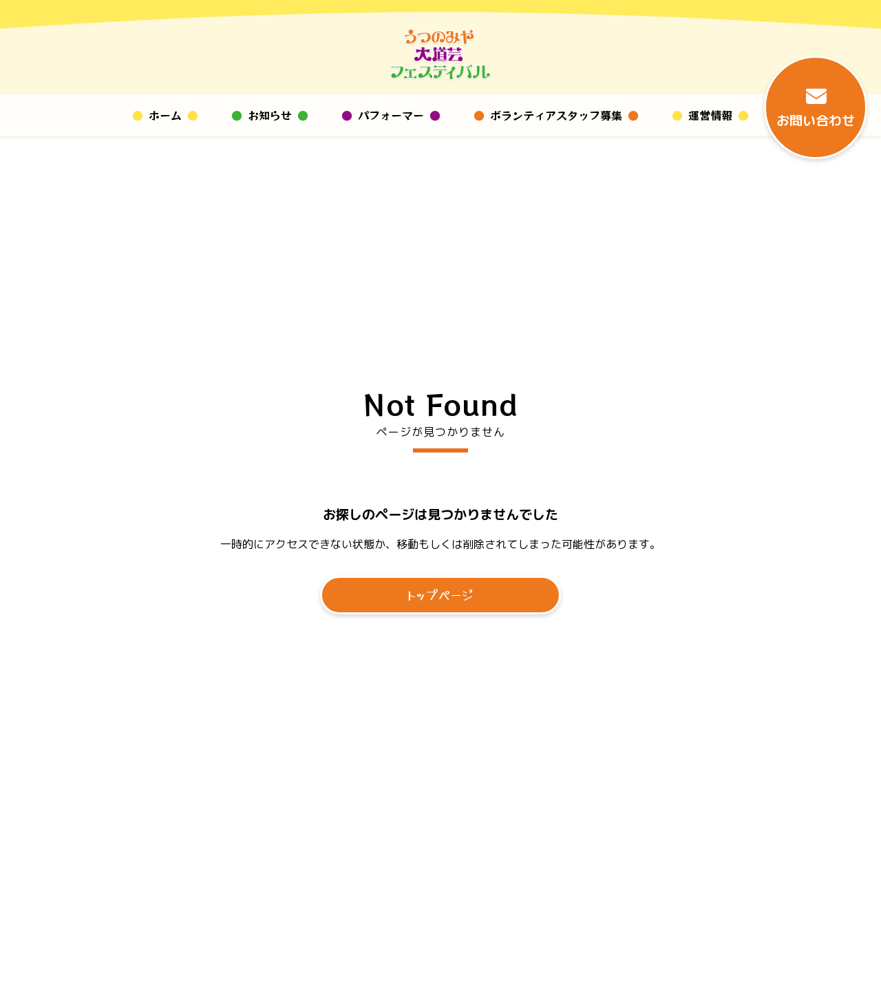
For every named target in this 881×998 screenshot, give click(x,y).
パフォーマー (391, 115)
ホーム (165, 115)
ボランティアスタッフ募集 (556, 115)
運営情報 (710, 115)
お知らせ (270, 115)
